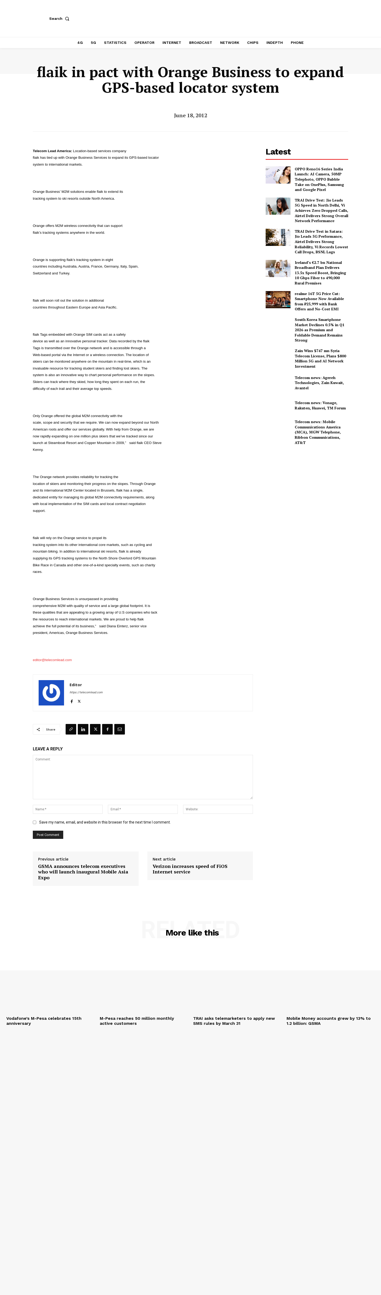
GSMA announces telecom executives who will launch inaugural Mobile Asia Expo (83, 872)
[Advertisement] (307, 487)
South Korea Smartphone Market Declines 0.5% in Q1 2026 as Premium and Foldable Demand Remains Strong (319, 330)
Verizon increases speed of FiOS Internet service (190, 869)
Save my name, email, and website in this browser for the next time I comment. (105, 822)
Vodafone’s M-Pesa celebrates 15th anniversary (43, 1021)
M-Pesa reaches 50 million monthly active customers (137, 1021)
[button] (60, 18)
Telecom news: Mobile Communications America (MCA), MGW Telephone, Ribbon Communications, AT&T (318, 432)
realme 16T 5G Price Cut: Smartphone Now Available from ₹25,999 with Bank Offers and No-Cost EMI (319, 301)
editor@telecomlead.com (52, 660)
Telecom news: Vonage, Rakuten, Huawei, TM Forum (320, 405)
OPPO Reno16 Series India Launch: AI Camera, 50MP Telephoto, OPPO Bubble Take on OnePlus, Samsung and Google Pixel (319, 179)
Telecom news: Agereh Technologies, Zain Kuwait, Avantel (319, 382)
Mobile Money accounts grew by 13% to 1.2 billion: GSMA (329, 1021)
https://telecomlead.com (86, 692)
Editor (76, 684)
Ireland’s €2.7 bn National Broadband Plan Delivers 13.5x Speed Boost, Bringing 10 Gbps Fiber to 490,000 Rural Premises (320, 273)
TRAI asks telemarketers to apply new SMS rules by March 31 (234, 1021)
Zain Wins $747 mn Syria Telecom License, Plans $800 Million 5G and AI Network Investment (320, 358)
